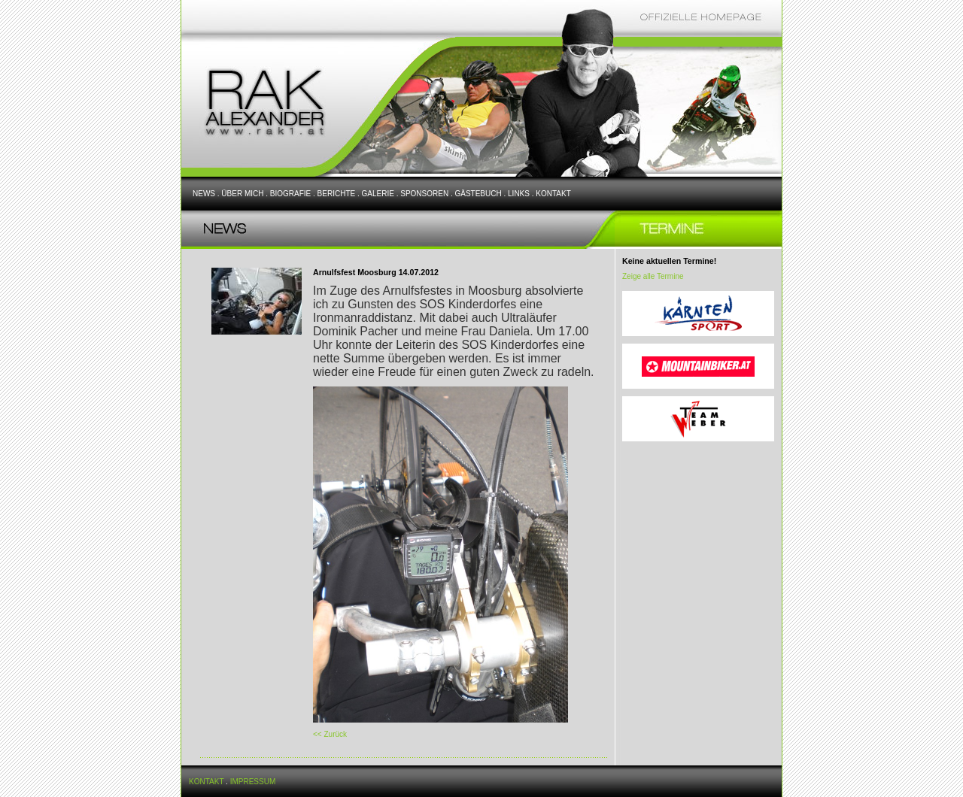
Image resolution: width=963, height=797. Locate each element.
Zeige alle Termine (653, 276)
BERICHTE (336, 193)
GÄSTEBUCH (477, 193)
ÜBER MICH (242, 193)
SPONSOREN (424, 193)
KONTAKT (553, 193)
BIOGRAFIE (290, 193)
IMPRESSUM (253, 781)
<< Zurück (330, 734)
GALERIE (378, 193)
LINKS (519, 193)
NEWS (204, 193)
